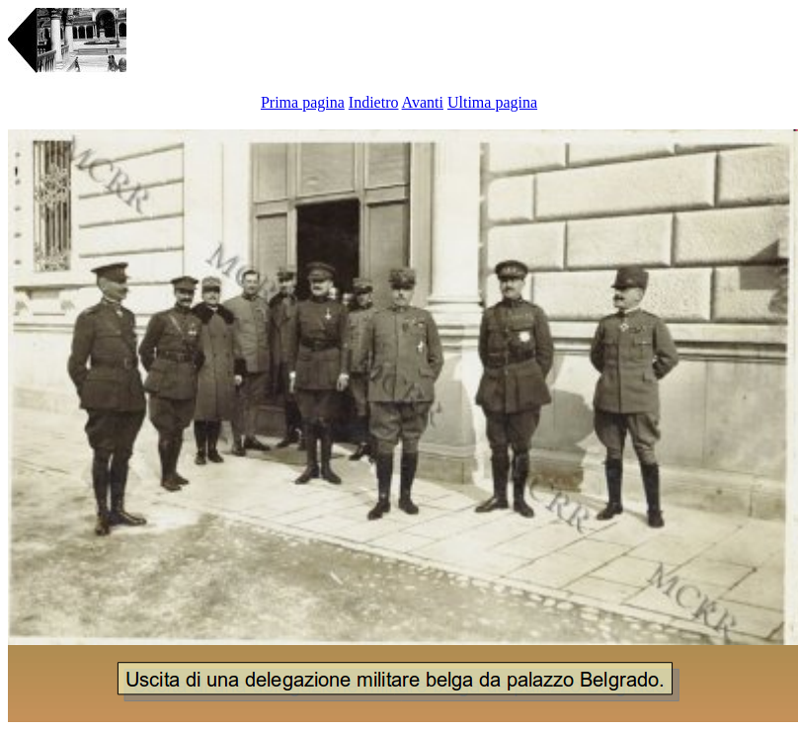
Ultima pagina (492, 102)
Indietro (374, 102)
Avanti (422, 102)
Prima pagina (303, 102)
